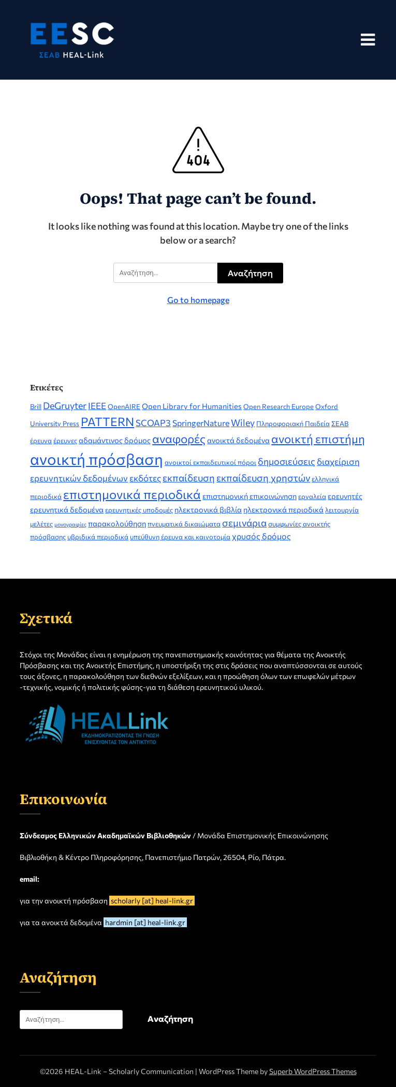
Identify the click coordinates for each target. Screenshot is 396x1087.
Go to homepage (198, 300)
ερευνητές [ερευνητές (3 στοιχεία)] (345, 496)
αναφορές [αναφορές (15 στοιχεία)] (179, 438)
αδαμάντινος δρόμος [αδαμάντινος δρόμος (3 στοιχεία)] (115, 440)
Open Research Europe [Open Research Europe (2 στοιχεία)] (278, 406)
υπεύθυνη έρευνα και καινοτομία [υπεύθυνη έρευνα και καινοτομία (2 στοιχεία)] (180, 537)
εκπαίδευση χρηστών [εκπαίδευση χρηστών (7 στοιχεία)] (263, 478)
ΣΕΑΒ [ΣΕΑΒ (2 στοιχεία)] (339, 423)
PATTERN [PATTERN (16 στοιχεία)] (107, 421)
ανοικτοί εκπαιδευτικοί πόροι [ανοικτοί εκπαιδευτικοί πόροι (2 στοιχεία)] (210, 462)
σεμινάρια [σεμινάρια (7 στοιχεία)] (244, 523)
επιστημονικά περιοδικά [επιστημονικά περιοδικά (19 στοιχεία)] (132, 494)
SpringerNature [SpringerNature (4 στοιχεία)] (200, 423)
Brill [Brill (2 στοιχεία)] (35, 406)
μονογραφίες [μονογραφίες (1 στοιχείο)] (70, 524)
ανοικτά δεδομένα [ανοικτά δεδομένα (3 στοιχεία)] (238, 440)
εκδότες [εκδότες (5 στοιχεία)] (145, 478)
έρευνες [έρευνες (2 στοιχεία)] (65, 440)
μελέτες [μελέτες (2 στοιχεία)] (41, 524)
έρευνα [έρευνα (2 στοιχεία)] (41, 440)
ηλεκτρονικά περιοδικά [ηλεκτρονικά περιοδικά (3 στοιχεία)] (283, 509)
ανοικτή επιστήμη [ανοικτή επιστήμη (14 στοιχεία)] (318, 438)
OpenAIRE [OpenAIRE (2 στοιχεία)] (124, 406)
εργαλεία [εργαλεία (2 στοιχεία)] (312, 496)
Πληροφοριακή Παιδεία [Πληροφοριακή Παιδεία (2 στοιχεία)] (293, 423)
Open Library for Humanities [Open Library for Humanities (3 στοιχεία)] (192, 406)
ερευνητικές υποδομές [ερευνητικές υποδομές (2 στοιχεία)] (139, 510)
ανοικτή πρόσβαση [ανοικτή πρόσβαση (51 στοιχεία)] (96, 458)
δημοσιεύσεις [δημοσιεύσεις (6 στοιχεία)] (286, 461)
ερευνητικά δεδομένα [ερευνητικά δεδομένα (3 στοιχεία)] (67, 509)
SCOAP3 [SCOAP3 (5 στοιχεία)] (153, 422)
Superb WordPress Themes (313, 1071)
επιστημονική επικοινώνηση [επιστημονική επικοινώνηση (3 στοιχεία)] (249, 496)
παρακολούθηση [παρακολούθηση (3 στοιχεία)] (117, 523)
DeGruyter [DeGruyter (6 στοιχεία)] (64, 405)
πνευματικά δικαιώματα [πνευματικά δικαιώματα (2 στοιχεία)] (184, 524)
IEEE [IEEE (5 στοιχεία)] (97, 405)
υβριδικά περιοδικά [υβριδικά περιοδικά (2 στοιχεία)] (97, 537)
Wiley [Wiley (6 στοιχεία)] (243, 422)
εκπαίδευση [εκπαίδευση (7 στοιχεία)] (189, 478)
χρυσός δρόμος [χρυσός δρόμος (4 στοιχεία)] (261, 536)
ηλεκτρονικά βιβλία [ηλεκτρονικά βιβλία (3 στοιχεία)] (208, 509)
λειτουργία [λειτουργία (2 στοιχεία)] (342, 510)
